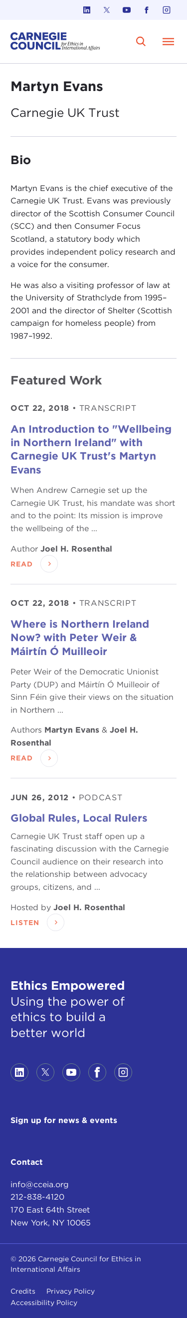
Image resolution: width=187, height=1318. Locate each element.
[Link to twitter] (107, 10)
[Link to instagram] (167, 10)
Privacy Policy (70, 1291)
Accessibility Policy (43, 1303)
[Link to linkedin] (87, 10)
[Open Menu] (169, 41)
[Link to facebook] (147, 10)
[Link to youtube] (127, 10)
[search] (141, 41)
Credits (22, 1291)
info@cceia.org (39, 1184)
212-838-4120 (37, 1197)
